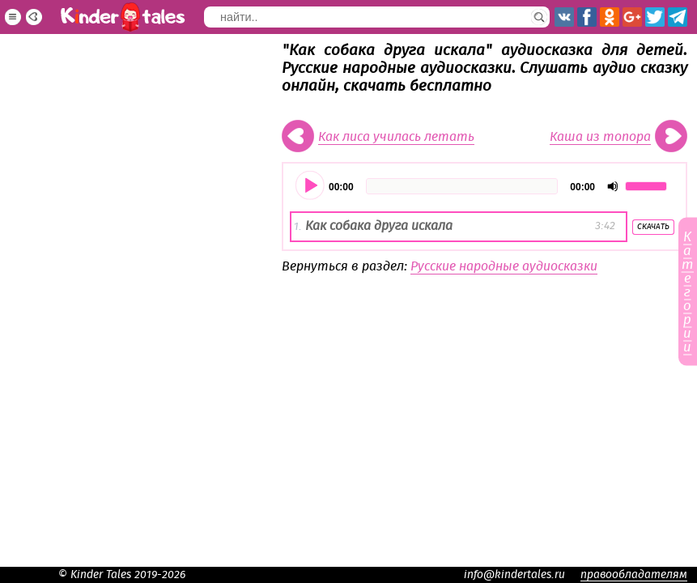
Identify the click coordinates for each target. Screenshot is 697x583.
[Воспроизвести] (311, 186)
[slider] (462, 186)
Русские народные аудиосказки (503, 266)
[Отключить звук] (612, 186)
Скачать (653, 227)
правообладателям (633, 575)
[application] (484, 186)
